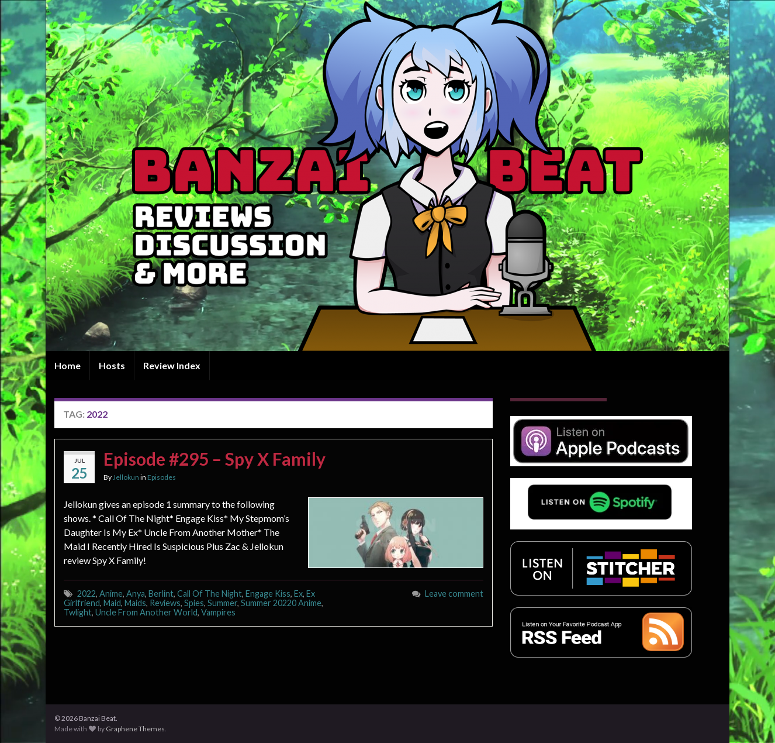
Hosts (112, 365)
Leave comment (454, 593)
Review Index (171, 365)
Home (67, 365)
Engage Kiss (267, 593)
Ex (298, 593)
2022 (86, 593)
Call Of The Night (209, 593)
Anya (135, 593)
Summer (222, 603)
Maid (112, 603)
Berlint (161, 593)
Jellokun (126, 477)
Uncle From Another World (146, 612)
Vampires (218, 612)
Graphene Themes (135, 728)
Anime (111, 593)
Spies (194, 603)
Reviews (165, 603)
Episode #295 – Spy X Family (214, 458)
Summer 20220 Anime (281, 603)
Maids (135, 603)
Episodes (161, 477)
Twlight (78, 612)
